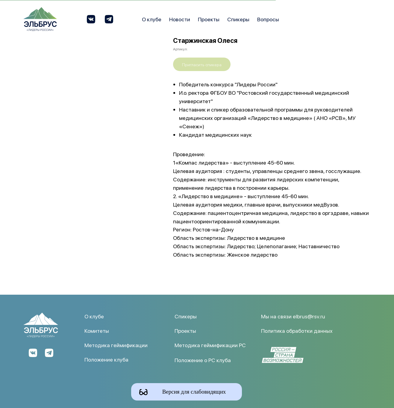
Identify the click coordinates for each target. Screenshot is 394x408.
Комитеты (96, 330)
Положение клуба (106, 359)
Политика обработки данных (297, 330)
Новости (179, 19)
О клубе (151, 19)
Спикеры (238, 19)
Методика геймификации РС (210, 344)
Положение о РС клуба (203, 359)
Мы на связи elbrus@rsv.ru (293, 316)
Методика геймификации (116, 344)
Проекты (208, 19)
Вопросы (268, 19)
